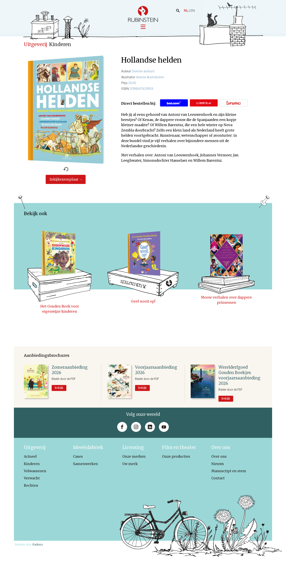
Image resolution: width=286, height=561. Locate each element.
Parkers (37, 545)
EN (192, 11)
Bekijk (59, 388)
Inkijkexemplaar (64, 180)
